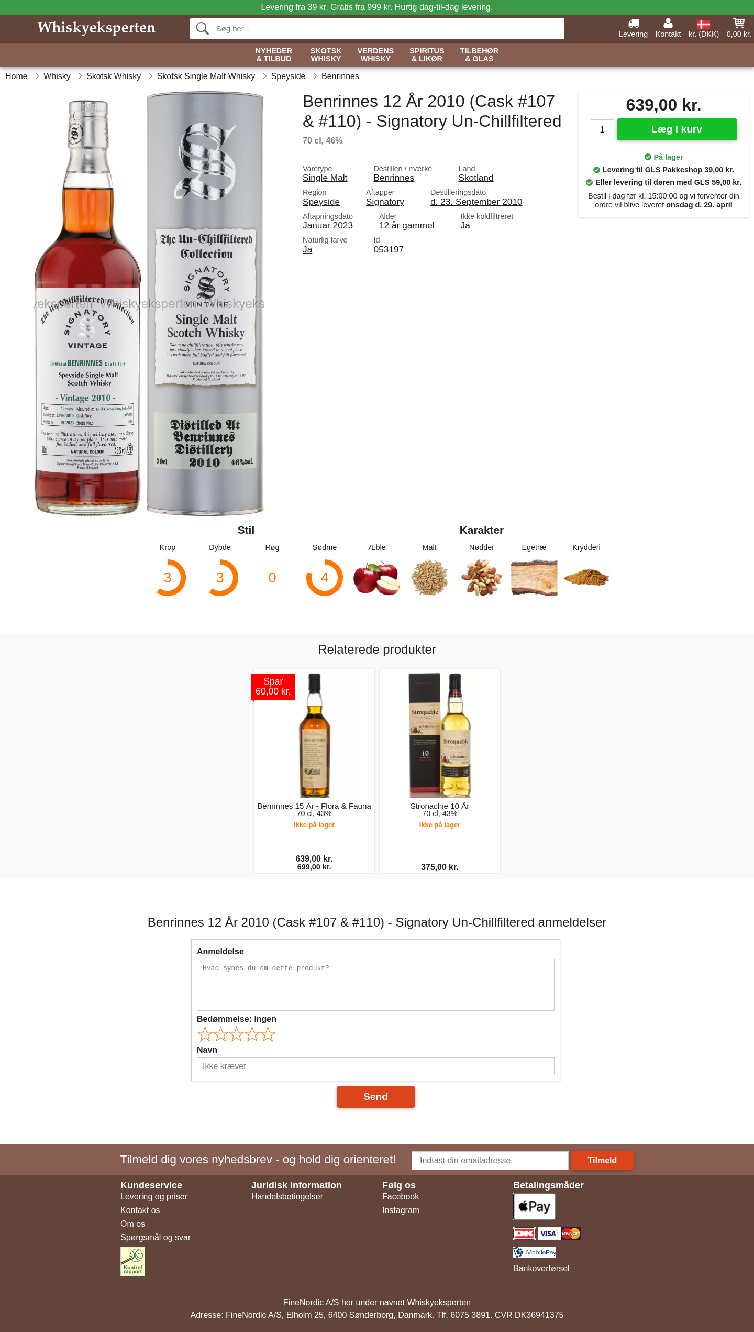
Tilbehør (479, 55)
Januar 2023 (328, 225)
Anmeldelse (220, 951)
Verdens (376, 55)
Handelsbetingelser (287, 1196)
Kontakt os (140, 1210)
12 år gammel (407, 225)
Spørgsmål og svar (155, 1237)
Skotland (475, 177)
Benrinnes (393, 177)
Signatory (385, 201)
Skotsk (326, 55)
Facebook (400, 1196)
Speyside (321, 201)
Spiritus (426, 55)
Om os (132, 1223)
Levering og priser (153, 1196)
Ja (465, 225)
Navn (207, 1049)
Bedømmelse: (236, 1019)
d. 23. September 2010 (476, 201)
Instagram (400, 1210)
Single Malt (325, 177)
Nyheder (274, 55)
